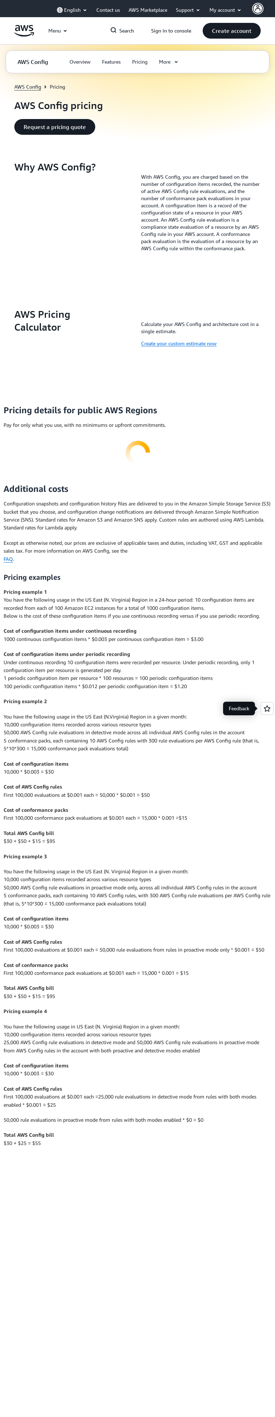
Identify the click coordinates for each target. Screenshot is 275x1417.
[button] (232, 31)
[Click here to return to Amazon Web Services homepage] (24, 34)
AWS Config (27, 87)
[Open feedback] (267, 708)
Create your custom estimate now (179, 343)
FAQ (8, 559)
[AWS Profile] (258, 8)
